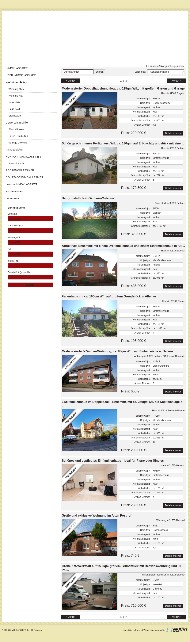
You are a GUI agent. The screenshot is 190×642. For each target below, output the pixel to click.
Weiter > (176, 80)
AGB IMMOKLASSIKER (20, 170)
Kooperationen (14, 191)
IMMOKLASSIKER (17, 68)
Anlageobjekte (14, 149)
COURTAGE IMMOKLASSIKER (24, 177)
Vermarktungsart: (16, 225)
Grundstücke (15, 115)
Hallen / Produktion (18, 136)
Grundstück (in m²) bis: (19, 272)
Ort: (9, 249)
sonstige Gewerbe (18, 142)
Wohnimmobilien (16, 82)
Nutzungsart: (14, 237)
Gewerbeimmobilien (17, 122)
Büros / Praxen (16, 129)
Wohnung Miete (17, 89)
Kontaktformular (17, 163)
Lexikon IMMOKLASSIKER (22, 184)
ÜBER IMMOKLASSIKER (21, 75)
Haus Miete (14, 102)
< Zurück (70, 80)
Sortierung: (140, 72)
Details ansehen (173, 133)
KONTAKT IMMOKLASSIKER (23, 156)
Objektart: (12, 213)
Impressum (12, 198)
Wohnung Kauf (16, 95)
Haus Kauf (14, 109)
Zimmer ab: (13, 261)
